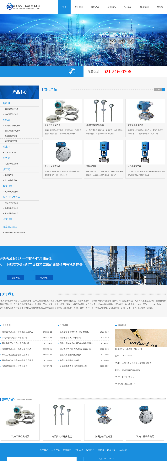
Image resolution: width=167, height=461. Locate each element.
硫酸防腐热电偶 (11, 141)
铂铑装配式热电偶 (11, 114)
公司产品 (95, 7)
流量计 (6, 146)
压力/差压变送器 (11, 197)
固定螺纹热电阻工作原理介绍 (14, 338)
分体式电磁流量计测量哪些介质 (73, 366)
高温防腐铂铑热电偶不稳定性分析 (74, 332)
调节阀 (6, 169)
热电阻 (6, 103)
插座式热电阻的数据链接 (70, 355)
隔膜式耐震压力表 (11, 164)
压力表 (6, 158)
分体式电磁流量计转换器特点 (14, 366)
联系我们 (144, 7)
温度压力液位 (10, 226)
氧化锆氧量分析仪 (11, 192)
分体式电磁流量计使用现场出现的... (17, 332)
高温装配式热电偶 (11, 109)
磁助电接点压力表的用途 (70, 338)
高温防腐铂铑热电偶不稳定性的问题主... (77, 343)
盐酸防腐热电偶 (11, 136)
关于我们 (79, 7)
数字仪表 (7, 186)
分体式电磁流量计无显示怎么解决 (16, 349)
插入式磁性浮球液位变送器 (15, 232)
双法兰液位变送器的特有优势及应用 (17, 360)
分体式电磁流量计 (11, 152)
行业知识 (128, 7)
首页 (64, 7)
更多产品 (16, 278)
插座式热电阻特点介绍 (69, 360)
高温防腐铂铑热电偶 (12, 126)
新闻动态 (111, 7)
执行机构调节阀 (11, 180)
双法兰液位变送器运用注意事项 (15, 355)
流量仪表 (7, 219)
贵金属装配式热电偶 (12, 131)
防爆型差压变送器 (11, 208)
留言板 (160, 7)
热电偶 (6, 120)
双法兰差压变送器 (11, 213)
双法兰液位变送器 (11, 203)
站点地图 (111, 450)
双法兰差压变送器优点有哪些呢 (15, 343)
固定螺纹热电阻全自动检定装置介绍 (75, 349)
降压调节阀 (9, 175)
